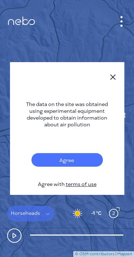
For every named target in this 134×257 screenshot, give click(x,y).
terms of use (81, 184)
